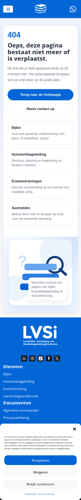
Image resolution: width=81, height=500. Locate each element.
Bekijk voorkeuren (40, 484)
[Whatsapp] (73, 9)
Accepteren (40, 460)
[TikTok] (41, 358)
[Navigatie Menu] (8, 9)
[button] (74, 429)
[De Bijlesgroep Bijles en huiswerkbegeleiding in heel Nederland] (41, 9)
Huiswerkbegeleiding (18, 381)
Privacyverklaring (46, 494)
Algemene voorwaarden (21, 410)
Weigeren (40, 472)
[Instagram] (32, 358)
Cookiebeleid (30, 494)
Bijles (7, 374)
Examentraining (15, 388)
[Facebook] (49, 358)
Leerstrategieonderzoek (20, 396)
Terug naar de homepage (40, 94)
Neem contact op (40, 109)
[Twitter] (57, 358)
